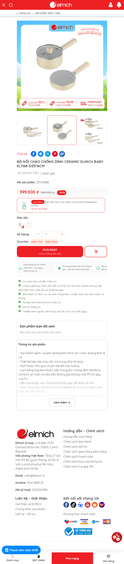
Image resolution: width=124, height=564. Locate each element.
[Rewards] (21, 550)
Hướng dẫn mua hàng (77, 436)
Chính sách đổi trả (75, 446)
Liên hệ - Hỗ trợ (25, 514)
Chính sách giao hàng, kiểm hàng (85, 451)
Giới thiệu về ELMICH (28, 504)
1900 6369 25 (35, 482)
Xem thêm (62, 402)
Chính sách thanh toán (78, 456)
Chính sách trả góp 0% (78, 466)
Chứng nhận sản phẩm (30, 509)
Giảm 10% (36, 241)
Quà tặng (38, 202)
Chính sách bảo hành (77, 441)
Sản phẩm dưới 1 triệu (47, 13)
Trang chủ (23, 13)
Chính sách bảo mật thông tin (82, 461)
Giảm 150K (51, 241)
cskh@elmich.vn (34, 475)
